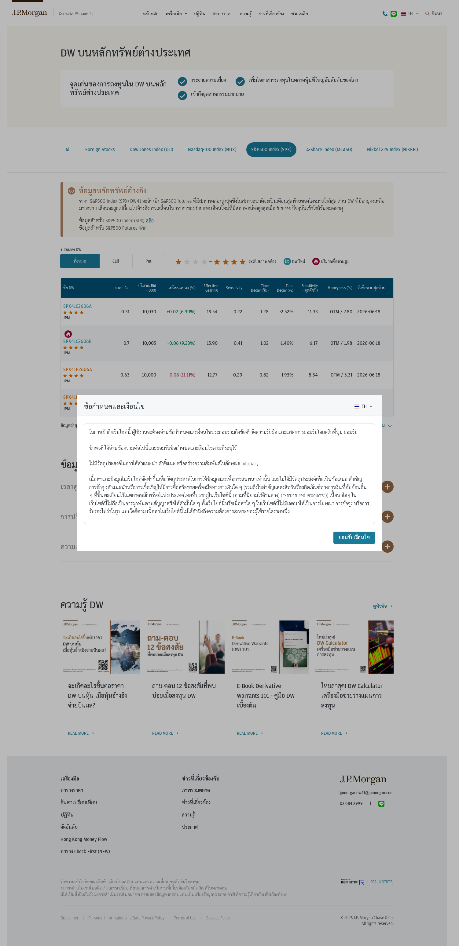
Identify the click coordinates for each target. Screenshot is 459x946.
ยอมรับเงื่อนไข (354, 537)
